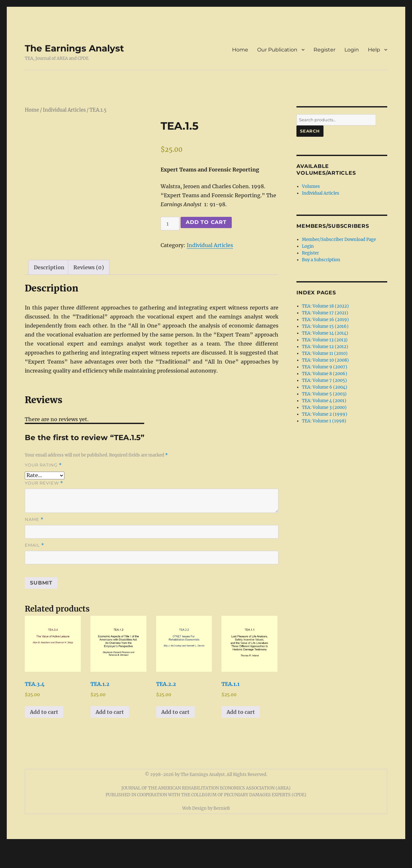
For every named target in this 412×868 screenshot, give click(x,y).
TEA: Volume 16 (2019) (325, 319)
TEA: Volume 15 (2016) (325, 326)
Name (34, 541)
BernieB (221, 830)
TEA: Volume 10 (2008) (325, 360)
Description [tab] (49, 289)
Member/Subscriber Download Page (339, 239)
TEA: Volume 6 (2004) (324, 387)
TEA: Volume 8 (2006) (324, 373)
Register (324, 50)
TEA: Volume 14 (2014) (325, 333)
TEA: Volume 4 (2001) (324, 400)
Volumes (311, 186)
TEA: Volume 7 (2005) (324, 380)
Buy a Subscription (321, 260)
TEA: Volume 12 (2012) (325, 346)
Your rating (43, 487)
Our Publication (277, 50)
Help (374, 50)
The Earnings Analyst (74, 48)
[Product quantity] (170, 223)
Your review (44, 505)
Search (310, 131)
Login (351, 50)
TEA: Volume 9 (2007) (324, 367)
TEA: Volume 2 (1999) (324, 414)
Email (34, 567)
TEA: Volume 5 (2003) (324, 394)
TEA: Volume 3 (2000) (324, 407)
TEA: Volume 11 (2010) (325, 353)
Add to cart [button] (44, 734)
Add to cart (206, 222)
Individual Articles (64, 110)
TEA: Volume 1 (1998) (324, 421)
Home (240, 50)
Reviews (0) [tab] (88, 289)
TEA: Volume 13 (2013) (325, 340)
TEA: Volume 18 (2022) (325, 306)
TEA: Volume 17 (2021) (325, 313)
